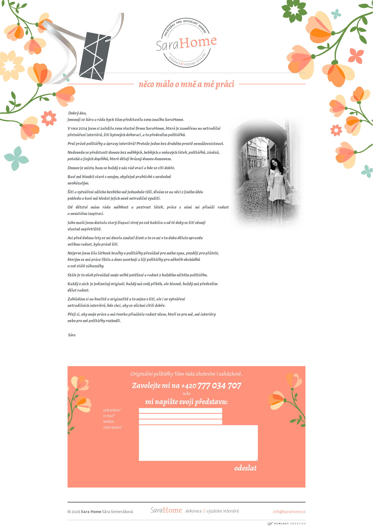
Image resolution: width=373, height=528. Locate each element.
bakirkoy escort (279, 3)
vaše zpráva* (113, 427)
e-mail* (109, 416)
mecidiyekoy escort (195, 3)
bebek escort (166, 3)
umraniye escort (227, 3)
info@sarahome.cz (289, 511)
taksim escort (90, 3)
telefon (108, 421)
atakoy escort (253, 3)
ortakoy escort (114, 3)
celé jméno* (112, 410)
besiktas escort (141, 3)
